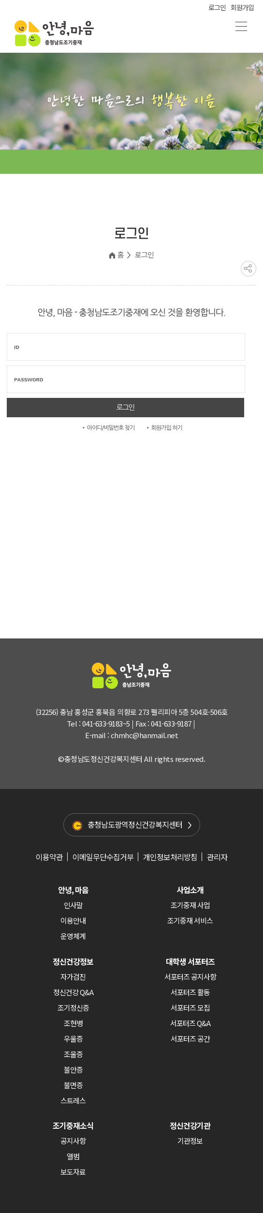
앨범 (73, 1156)
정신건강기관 (190, 1125)
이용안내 (73, 920)
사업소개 (190, 889)
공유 (248, 268)
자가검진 (73, 976)
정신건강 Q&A (73, 992)
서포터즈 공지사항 (190, 976)
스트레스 (73, 1100)
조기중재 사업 (190, 905)
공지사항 (73, 1141)
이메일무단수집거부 (103, 857)
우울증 (73, 1038)
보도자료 (73, 1172)
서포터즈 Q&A (190, 1023)
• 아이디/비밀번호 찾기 (107, 428)
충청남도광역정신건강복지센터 (135, 824)
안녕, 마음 (73, 889)
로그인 (217, 7)
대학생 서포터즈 (190, 961)
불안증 (73, 1069)
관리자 (217, 857)
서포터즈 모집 (190, 1007)
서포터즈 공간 (190, 1038)
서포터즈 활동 (190, 992)
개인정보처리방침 (170, 857)
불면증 (73, 1085)
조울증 (73, 1054)
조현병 (73, 1023)
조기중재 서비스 (190, 920)
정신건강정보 (73, 961)
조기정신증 (73, 1007)
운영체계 (73, 936)
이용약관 (49, 857)
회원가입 (242, 7)
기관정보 (190, 1141)
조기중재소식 (73, 1125)
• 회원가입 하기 (163, 428)
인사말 (73, 905)
